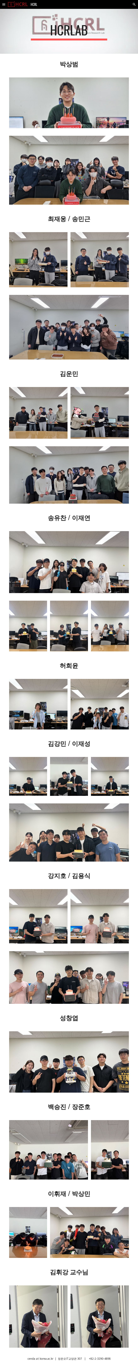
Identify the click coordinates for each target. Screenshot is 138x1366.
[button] (4, 4)
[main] (69, 31)
